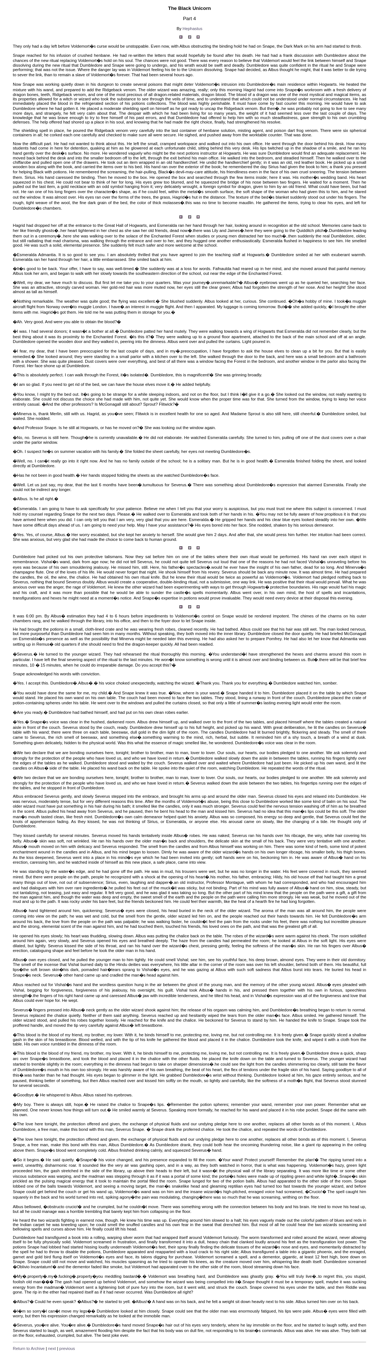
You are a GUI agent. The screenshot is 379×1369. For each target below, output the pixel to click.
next (52, 1348)
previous (67, 1348)
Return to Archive (29, 1348)
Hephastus (192, 28)
